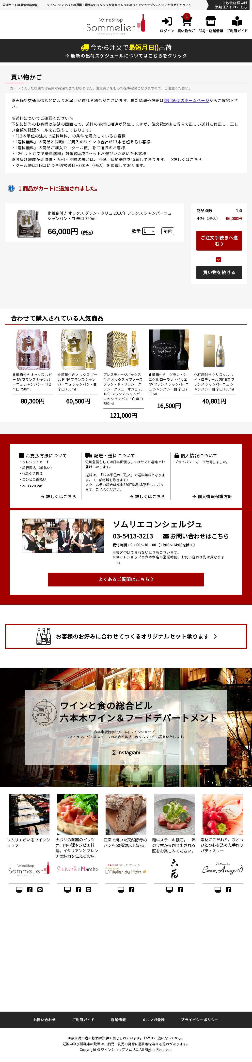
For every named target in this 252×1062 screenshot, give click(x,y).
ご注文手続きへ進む (219, 240)
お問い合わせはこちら (196, 536)
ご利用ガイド (83, 1019)
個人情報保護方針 (212, 496)
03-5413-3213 (133, 536)
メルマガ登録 (153, 1019)
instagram (126, 752)
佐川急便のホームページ (186, 100)
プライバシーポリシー (200, 1019)
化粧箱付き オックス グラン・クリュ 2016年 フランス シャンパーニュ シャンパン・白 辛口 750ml (109, 215)
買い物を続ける (219, 272)
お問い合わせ (44, 1019)
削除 (167, 231)
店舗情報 (118, 1019)
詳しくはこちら (187, 159)
